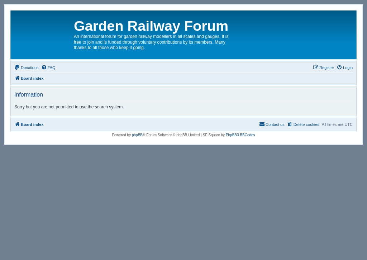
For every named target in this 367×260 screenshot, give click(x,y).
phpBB (137, 135)
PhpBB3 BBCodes (240, 135)
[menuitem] (26, 67)
